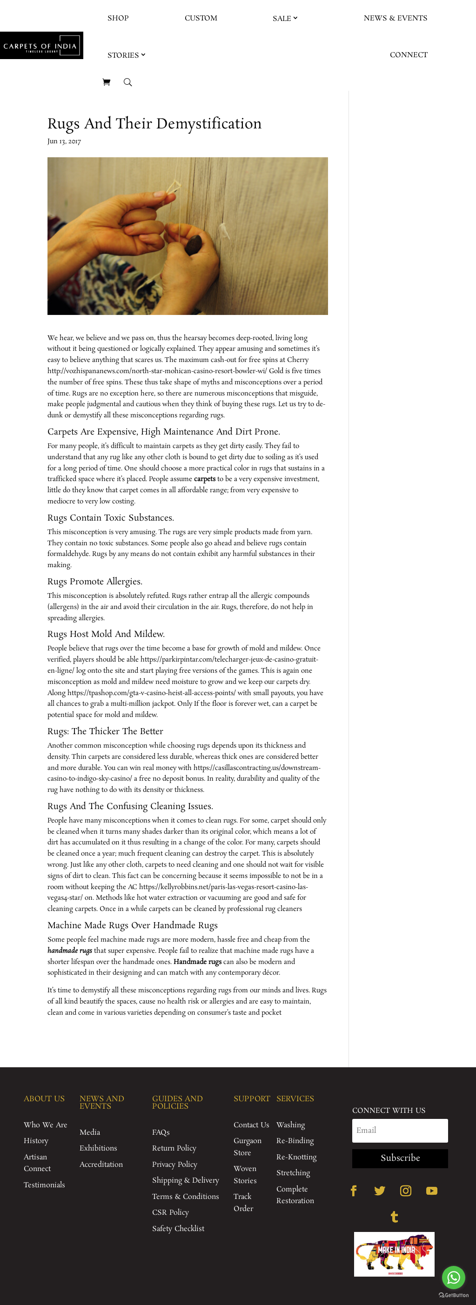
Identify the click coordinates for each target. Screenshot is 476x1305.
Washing (290, 1125)
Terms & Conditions (185, 1197)
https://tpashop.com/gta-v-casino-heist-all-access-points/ (151, 693)
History (36, 1141)
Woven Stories (245, 1175)
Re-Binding (295, 1141)
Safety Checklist (178, 1229)
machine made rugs (130, 939)
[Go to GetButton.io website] (454, 1295)
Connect (409, 55)
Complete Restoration (295, 1195)
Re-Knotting (296, 1157)
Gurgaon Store (247, 1147)
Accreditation (101, 1165)
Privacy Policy (174, 1165)
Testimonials (44, 1185)
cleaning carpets (71, 909)
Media (90, 1133)
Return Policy (174, 1148)
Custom (201, 18)
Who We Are (45, 1125)
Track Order (243, 1203)
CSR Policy (170, 1213)
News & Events (396, 18)
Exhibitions (98, 1148)
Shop (118, 18)
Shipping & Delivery (185, 1180)
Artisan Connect (37, 1163)
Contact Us (251, 1125)
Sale (282, 19)
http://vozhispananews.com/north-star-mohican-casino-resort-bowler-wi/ (157, 371)
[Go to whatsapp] (453, 1277)
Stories (123, 55)
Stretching (293, 1173)
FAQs (161, 1133)
